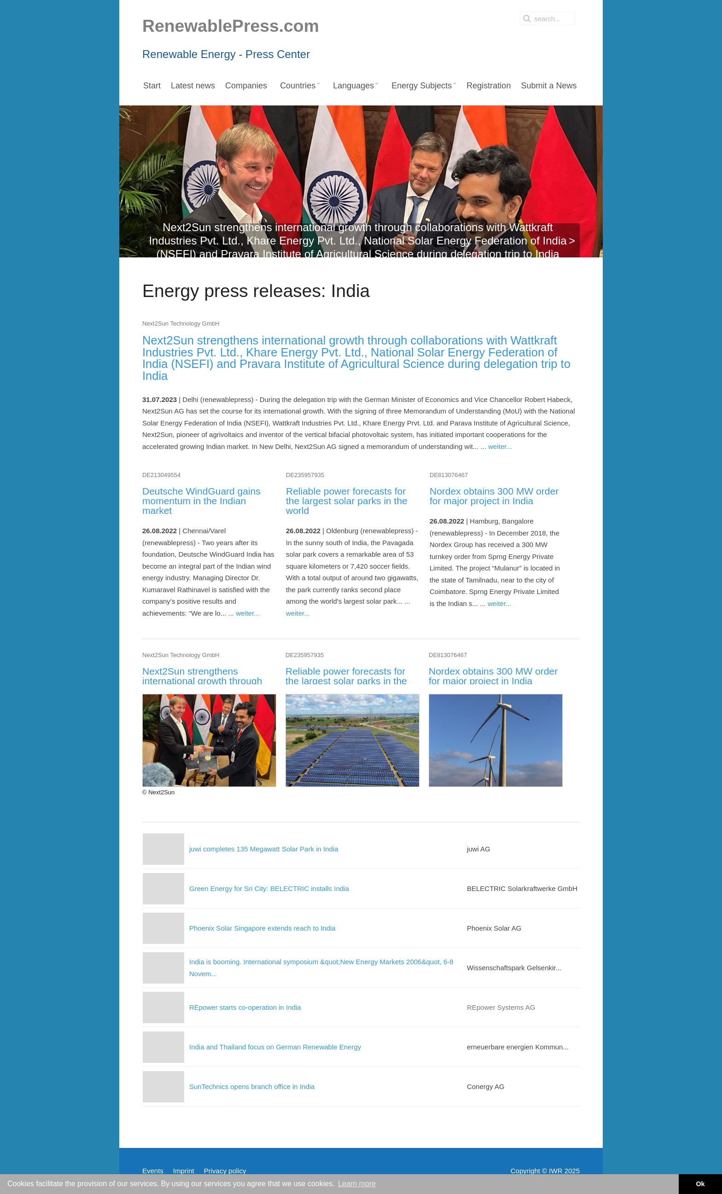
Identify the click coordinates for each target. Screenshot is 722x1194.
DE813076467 (449, 475)
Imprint (183, 1171)
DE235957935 (305, 475)
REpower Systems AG (501, 1007)
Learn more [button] (357, 1184)
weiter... (500, 446)
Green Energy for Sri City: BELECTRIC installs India (269, 888)
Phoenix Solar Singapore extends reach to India (262, 928)
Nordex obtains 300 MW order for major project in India (494, 496)
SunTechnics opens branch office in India (251, 1086)
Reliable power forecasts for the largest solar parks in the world (347, 501)
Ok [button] (700, 1184)
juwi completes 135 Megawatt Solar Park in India (263, 849)
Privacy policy (225, 1171)
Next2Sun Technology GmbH (180, 323)
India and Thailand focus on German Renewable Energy (275, 1047)
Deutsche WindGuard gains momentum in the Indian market (201, 501)
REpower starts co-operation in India (245, 1007)
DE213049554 (161, 475)
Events (152, 1171)
